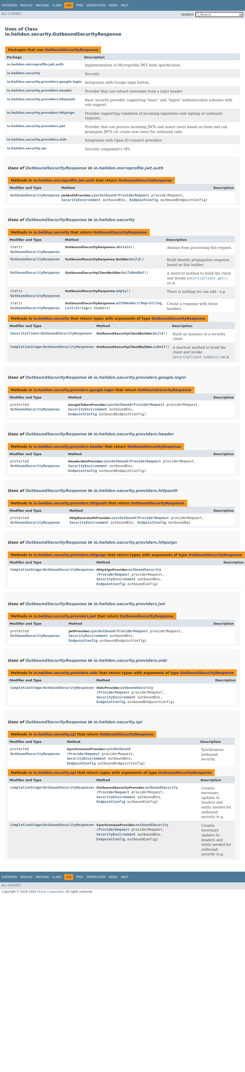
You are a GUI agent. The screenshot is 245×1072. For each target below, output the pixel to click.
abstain (123, 247)
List (69, 308)
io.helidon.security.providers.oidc (37, 139)
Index (113, 5)
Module (26, 5)
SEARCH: (187, 14)
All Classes (11, 13)
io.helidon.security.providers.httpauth (41, 99)
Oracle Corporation (50, 891)
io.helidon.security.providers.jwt (36, 126)
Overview (9, 5)
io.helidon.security (23, 73)
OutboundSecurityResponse (71, 50)
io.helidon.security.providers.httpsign (41, 112)
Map (144, 303)
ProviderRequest (133, 195)
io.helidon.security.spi (26, 148)
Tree (79, 5)
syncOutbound (104, 195)
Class (57, 5)
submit (159, 347)
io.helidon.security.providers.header (39, 90)
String (155, 303)
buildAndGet (133, 273)
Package (42, 5)
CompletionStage (25, 347)
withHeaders (127, 303)
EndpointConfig (143, 200)
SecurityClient (24, 333)
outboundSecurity (144, 570)
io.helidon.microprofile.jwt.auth (35, 64)
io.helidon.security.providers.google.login (44, 81)
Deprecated (96, 5)
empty (121, 291)
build (135, 259)
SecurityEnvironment (80, 200)
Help (124, 5)
